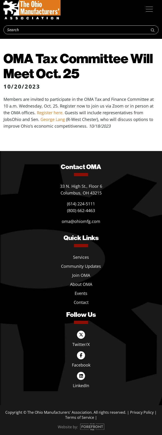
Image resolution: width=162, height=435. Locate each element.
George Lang (52, 119)
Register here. (50, 112)
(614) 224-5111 (81, 204)
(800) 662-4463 (81, 210)
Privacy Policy (142, 412)
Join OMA (81, 275)
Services (81, 257)
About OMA (81, 284)
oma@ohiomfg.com (81, 221)
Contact (81, 302)
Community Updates (81, 266)
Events (81, 293)
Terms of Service (79, 417)
